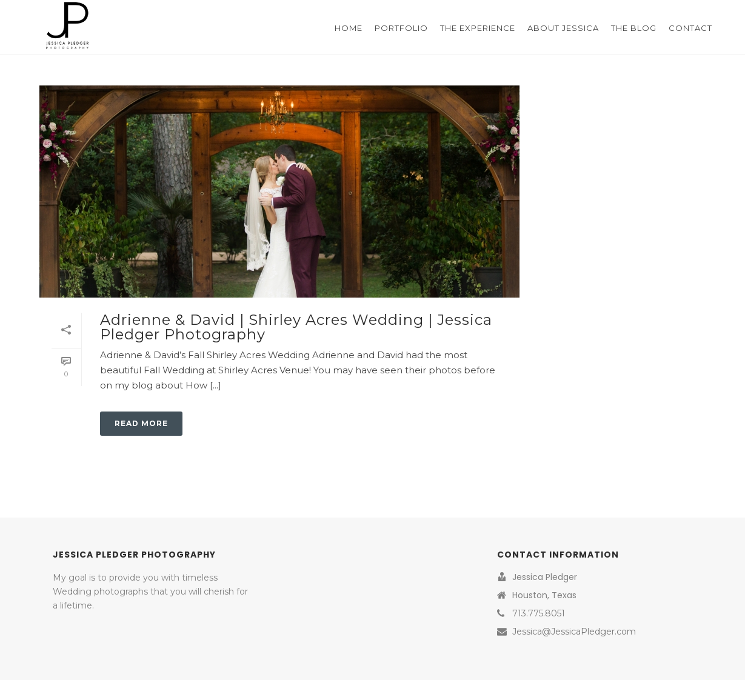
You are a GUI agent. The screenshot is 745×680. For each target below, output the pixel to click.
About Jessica (563, 28)
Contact (690, 28)
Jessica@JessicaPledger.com (574, 631)
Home (348, 28)
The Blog (633, 28)
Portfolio (401, 28)
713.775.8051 (538, 613)
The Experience (477, 28)
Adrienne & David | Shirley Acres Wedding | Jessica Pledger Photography (296, 327)
